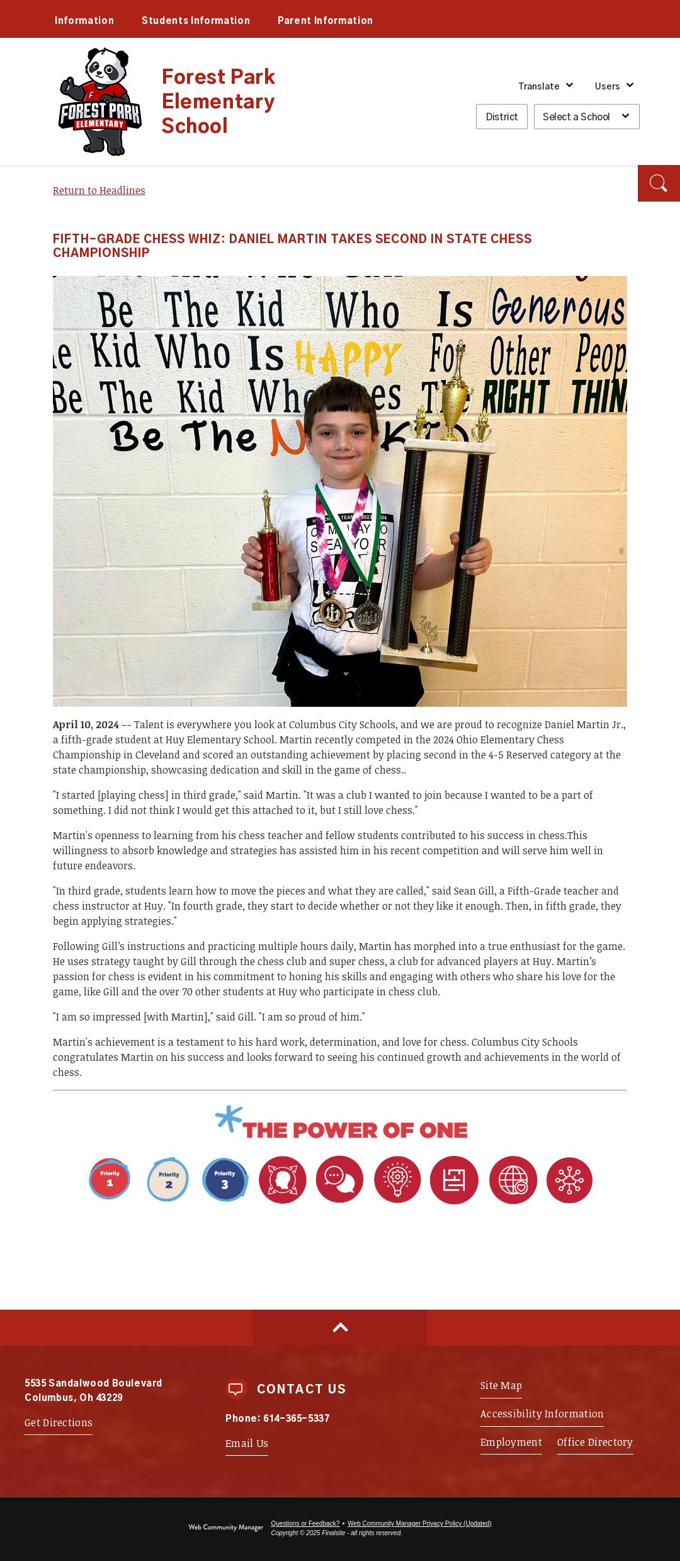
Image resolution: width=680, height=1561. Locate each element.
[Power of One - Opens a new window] (340, 1138)
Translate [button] (539, 87)
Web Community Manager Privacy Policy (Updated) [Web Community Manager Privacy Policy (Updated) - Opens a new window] (419, 1523)
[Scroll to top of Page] (340, 1328)
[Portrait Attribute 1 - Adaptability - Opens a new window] (426, 1205)
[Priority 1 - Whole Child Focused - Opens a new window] (168, 1205)
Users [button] (607, 87)
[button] (659, 183)
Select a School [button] (576, 117)
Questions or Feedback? (305, 1523)
